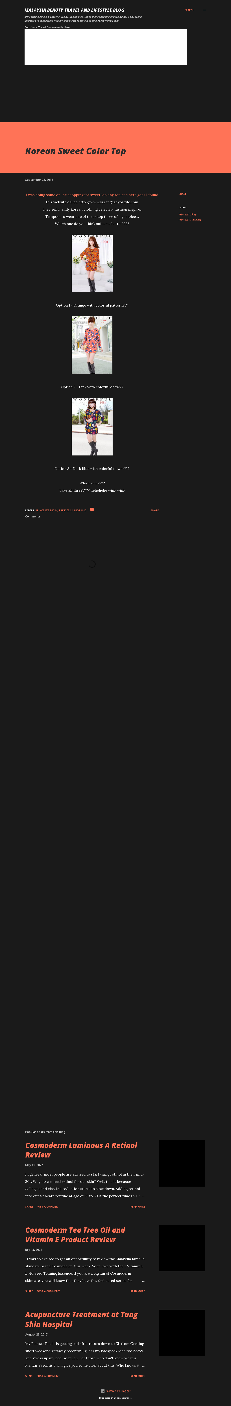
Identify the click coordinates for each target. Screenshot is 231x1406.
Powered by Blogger (115, 1391)
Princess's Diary (188, 214)
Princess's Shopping (190, 219)
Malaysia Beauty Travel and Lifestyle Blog (74, 10)
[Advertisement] (108, 97)
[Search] (189, 10)
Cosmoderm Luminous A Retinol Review (81, 1150)
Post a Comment (48, 1206)
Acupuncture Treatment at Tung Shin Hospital (81, 1319)
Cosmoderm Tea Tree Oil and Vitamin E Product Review (75, 1234)
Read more (137, 1206)
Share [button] (183, 194)
